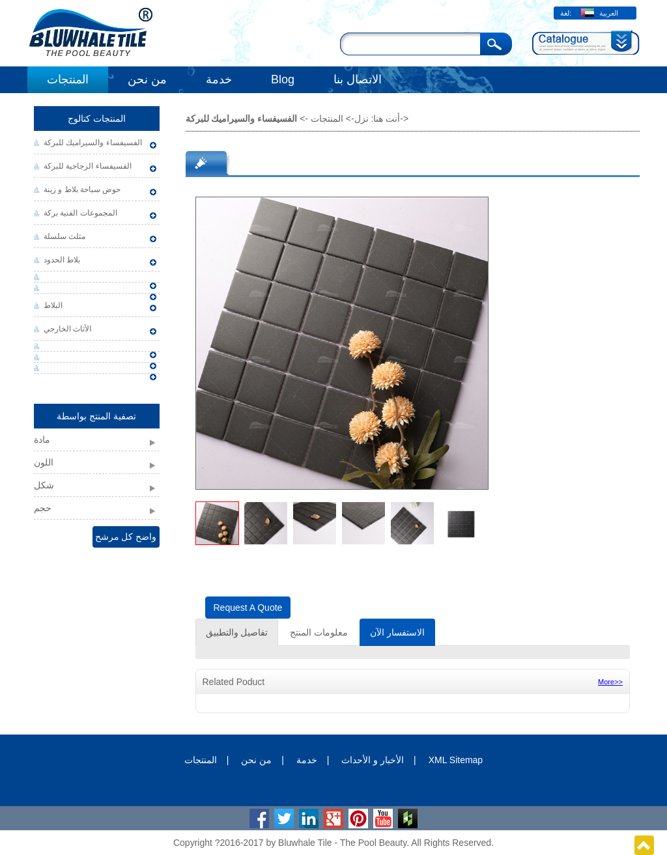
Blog (282, 79)
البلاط (53, 305)
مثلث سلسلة (64, 236)
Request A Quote (248, 607)
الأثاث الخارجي (67, 328)
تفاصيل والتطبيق (237, 632)
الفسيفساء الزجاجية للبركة (88, 166)
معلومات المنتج (319, 632)
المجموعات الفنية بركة (80, 212)
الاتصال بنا (358, 79)
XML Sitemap (456, 760)
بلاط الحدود (62, 259)
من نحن (147, 79)
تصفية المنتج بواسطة (96, 416)
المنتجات (68, 79)
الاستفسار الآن (397, 632)
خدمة (219, 79)
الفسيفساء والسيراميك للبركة (93, 142)
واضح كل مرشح (126, 536)
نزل (361, 118)
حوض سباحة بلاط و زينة (82, 189)
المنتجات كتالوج (97, 118)
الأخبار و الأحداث (372, 760)
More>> (610, 682)
